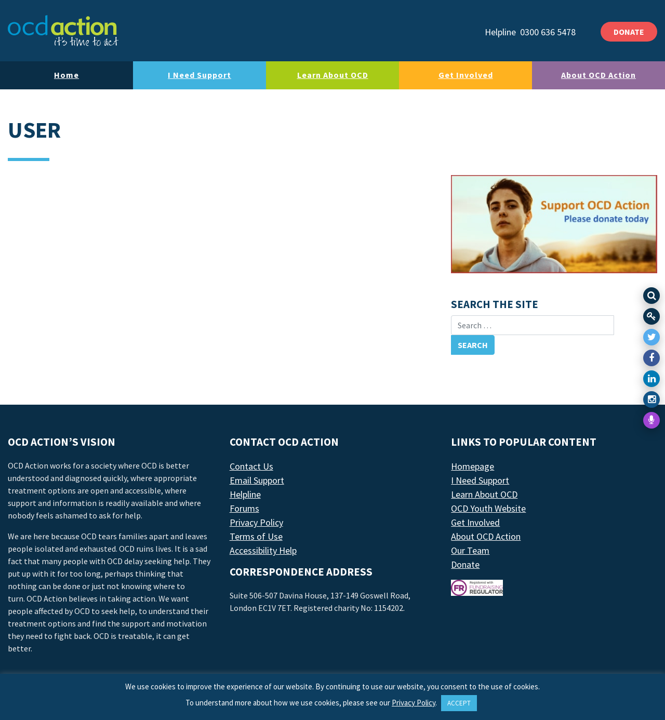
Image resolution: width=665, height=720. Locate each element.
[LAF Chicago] (63, 30)
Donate (465, 564)
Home (66, 75)
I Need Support (199, 75)
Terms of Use (256, 536)
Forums (244, 508)
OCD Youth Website (488, 508)
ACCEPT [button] (459, 703)
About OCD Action (598, 75)
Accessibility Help (263, 550)
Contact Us (251, 466)
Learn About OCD (332, 75)
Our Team (470, 550)
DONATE (629, 31)
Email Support (257, 480)
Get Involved (465, 75)
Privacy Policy (256, 522)
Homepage (472, 466)
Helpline (245, 494)
